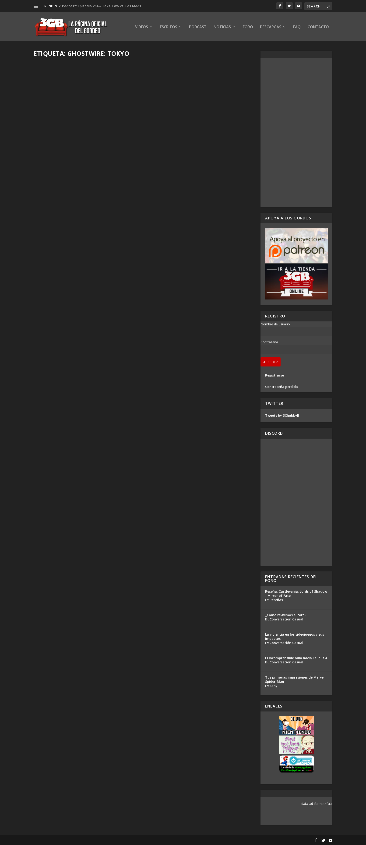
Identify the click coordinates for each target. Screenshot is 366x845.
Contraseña (269, 342)
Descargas (270, 27)
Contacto (318, 27)
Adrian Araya (51, 375)
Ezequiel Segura (54, 135)
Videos (141, 27)
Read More (51, 160)
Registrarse (274, 375)
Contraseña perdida (281, 386)
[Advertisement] (296, 132)
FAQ (297, 27)
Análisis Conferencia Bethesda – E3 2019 (194, 247)
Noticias (222, 27)
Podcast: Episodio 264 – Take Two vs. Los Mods (101, 6)
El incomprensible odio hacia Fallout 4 (296, 658)
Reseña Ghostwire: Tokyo (65, 127)
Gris (159, 384)
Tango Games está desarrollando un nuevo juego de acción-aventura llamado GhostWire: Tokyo (200, 371)
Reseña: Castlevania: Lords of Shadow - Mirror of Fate (296, 593)
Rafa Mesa (50, 251)
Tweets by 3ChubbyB (282, 415)
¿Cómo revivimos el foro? (285, 615)
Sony (274, 685)
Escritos (168, 27)
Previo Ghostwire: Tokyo (65, 243)
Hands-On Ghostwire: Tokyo (183, 127)
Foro (248, 27)
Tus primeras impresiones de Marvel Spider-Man (294, 679)
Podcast (198, 27)
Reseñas (276, 600)
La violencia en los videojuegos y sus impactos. (294, 636)
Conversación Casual (286, 619)
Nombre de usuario (275, 324)
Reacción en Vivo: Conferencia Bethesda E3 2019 (84, 365)
